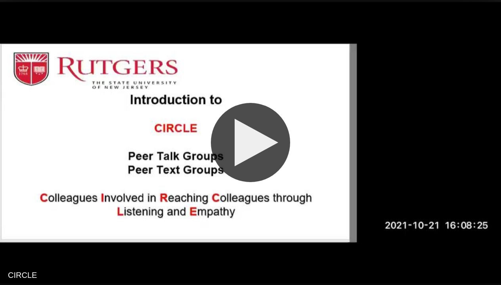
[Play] (250, 142)
